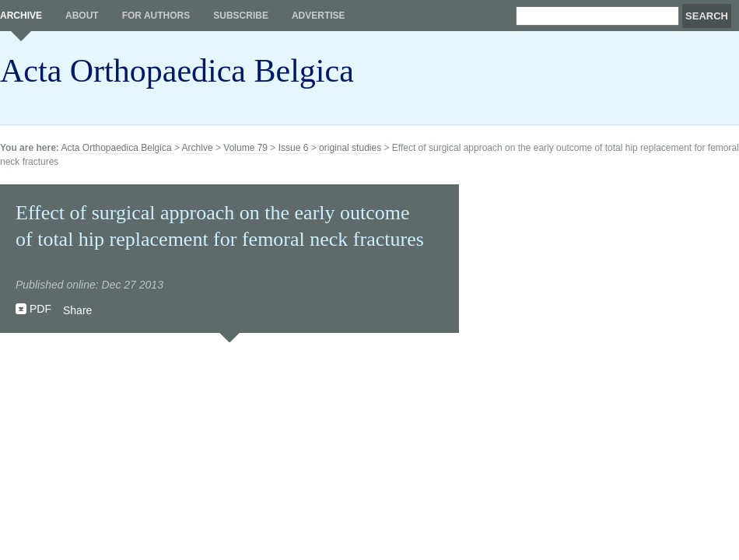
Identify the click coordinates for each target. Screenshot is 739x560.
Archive (21, 15)
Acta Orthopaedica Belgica (177, 71)
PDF (40, 309)
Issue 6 (293, 147)
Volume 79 (245, 147)
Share (77, 310)
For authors (156, 15)
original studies (350, 147)
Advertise (318, 15)
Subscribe (240, 15)
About (82, 15)
